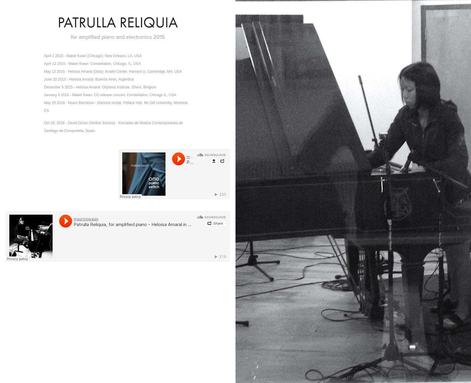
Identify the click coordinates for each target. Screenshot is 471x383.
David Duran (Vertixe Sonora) (92, 123)
